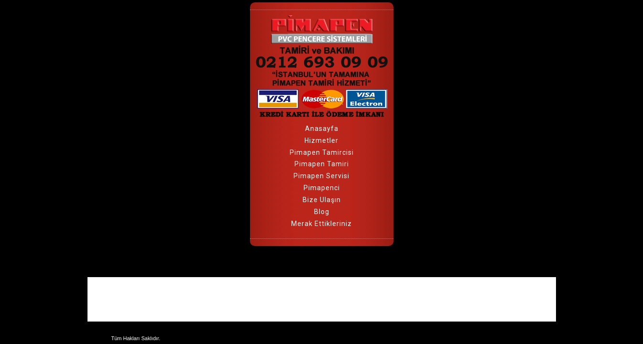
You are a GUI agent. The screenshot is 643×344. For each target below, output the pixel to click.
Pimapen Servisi (321, 176)
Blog (321, 211)
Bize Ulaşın (322, 200)
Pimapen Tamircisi (322, 152)
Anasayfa (321, 128)
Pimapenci (322, 188)
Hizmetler (321, 140)
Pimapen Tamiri (321, 164)
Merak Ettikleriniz (321, 223)
